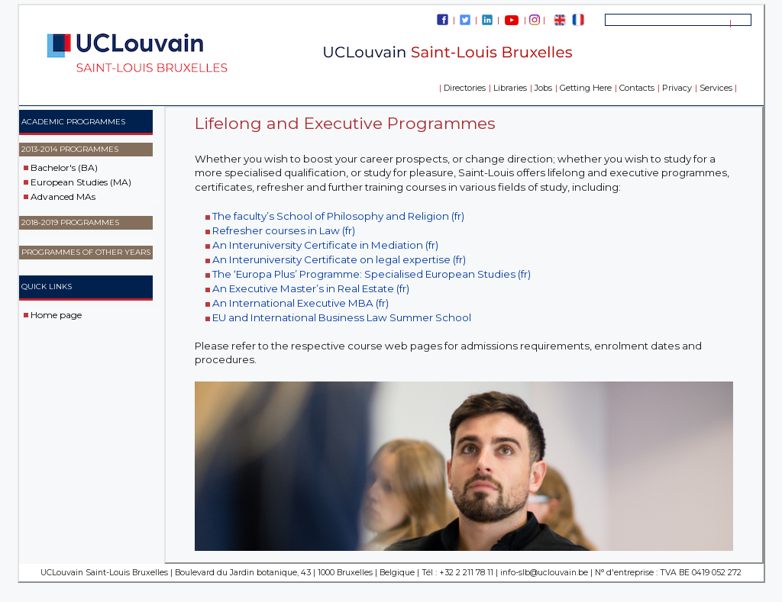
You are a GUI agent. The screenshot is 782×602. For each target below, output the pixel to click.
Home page (56, 314)
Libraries (510, 87)
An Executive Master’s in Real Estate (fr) (310, 288)
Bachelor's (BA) (64, 167)
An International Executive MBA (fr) (300, 303)
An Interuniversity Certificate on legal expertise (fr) (339, 259)
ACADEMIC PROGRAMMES (73, 122)
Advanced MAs (63, 196)
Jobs (543, 87)
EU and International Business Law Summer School (341, 317)
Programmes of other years (85, 252)
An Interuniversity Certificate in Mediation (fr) (325, 245)
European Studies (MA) (81, 182)
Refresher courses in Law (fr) (283, 230)
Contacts (636, 87)
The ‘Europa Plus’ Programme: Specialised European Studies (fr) (371, 274)
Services (716, 87)
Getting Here (586, 87)
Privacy (677, 87)
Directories (465, 87)
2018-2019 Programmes (70, 222)
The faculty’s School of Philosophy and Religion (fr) (338, 216)
